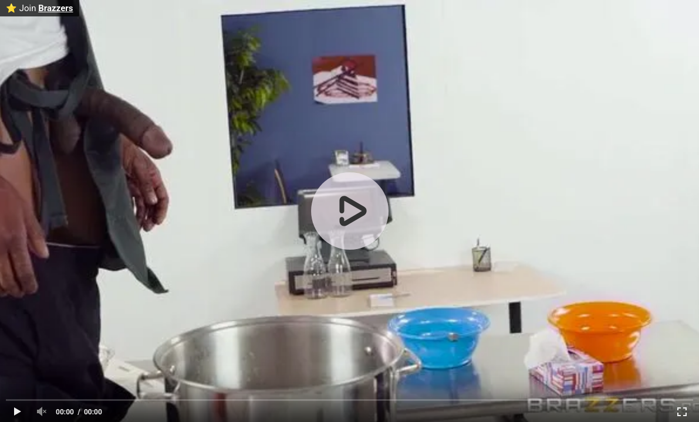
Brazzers (55, 8)
